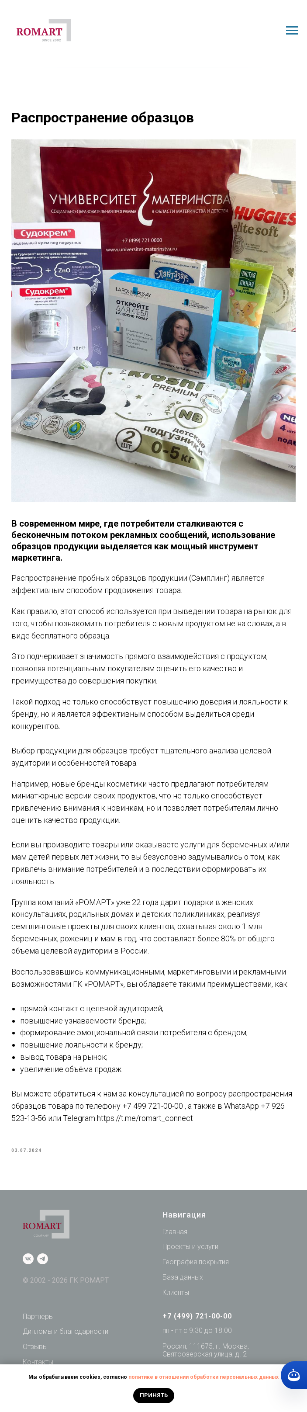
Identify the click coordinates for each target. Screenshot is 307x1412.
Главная (174, 1236)
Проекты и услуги (190, 1251)
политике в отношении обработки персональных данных (203, 1377)
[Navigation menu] (292, 30)
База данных (182, 1281)
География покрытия (195, 1266)
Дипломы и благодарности (65, 1336)
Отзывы (35, 1350)
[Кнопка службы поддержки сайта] (294, 1375)
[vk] (28, 1263)
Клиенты (175, 1296)
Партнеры (38, 1320)
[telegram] (42, 1263)
